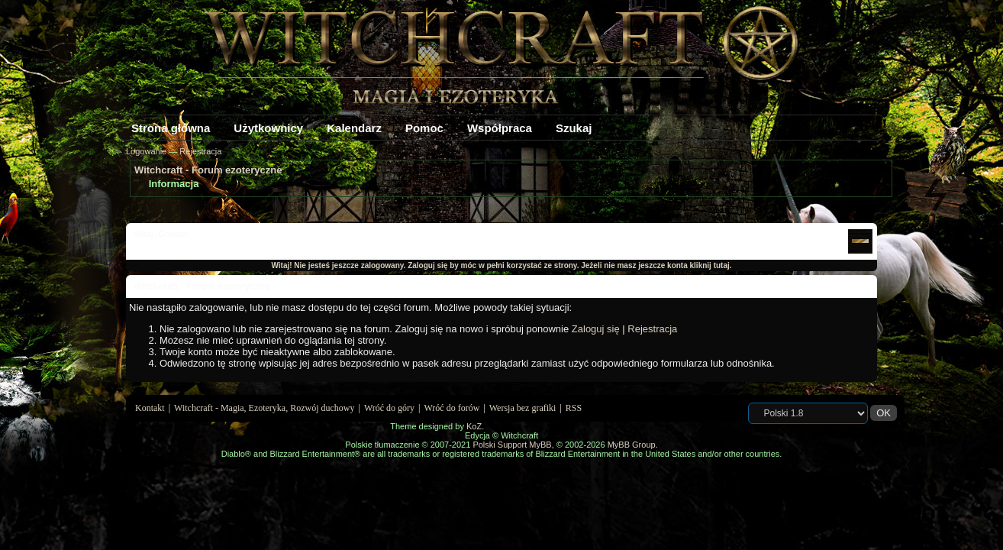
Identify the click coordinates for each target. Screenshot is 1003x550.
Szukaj (574, 128)
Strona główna (170, 128)
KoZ (474, 426)
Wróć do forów (452, 408)
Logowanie (146, 151)
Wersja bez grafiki (522, 408)
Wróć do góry (389, 408)
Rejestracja (200, 151)
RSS (574, 408)
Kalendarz (354, 128)
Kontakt (150, 408)
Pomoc (424, 128)
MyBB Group (632, 444)
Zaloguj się (596, 329)
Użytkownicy (268, 128)
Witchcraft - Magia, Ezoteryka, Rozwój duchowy (264, 408)
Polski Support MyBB (511, 444)
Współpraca (499, 128)
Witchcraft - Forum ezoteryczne (208, 170)
